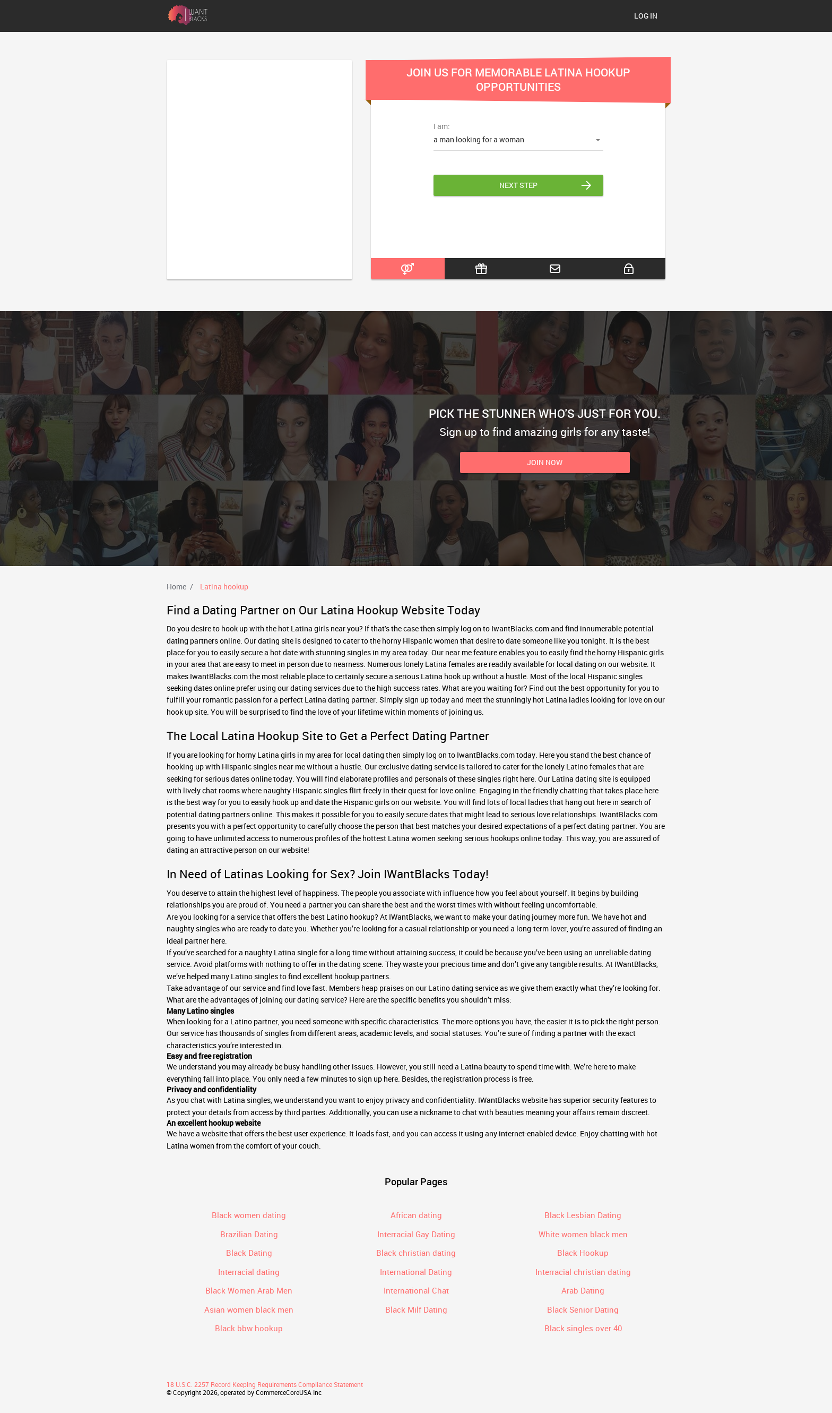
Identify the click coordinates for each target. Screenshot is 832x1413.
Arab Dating (582, 1290)
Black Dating (249, 1252)
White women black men (583, 1234)
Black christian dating (416, 1252)
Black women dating (249, 1215)
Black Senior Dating (583, 1309)
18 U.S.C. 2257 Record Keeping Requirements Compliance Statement (265, 1384)
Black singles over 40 (583, 1328)
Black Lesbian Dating (582, 1215)
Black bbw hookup (249, 1328)
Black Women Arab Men (248, 1290)
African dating (416, 1215)
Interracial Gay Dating (416, 1234)
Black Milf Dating (416, 1309)
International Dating (416, 1271)
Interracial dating (249, 1271)
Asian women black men (248, 1309)
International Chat (416, 1290)
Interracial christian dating (583, 1271)
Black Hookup (583, 1252)
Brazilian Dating (249, 1234)
